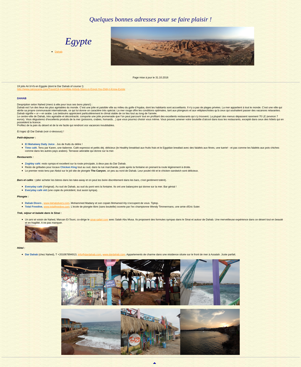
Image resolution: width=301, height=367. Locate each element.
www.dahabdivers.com (56, 203)
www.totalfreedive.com (57, 206)
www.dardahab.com (114, 254)
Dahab (58, 51)
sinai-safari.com (99, 219)
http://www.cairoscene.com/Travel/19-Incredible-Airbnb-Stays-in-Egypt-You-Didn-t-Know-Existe (71, 89)
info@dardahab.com (89, 254)
